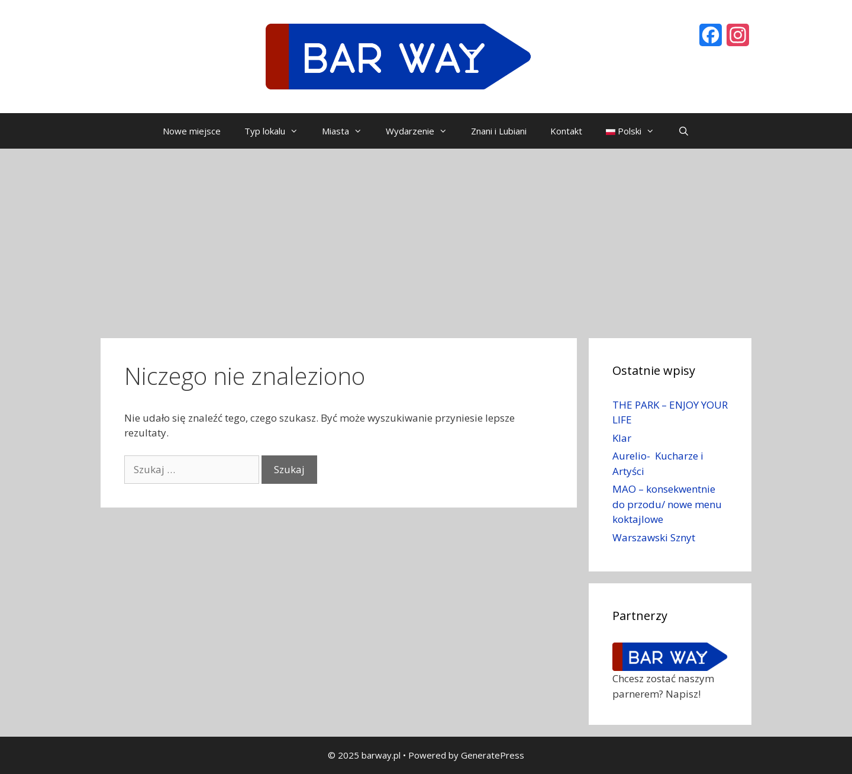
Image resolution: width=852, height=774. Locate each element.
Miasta (348, 131)
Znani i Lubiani (499, 131)
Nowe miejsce (192, 131)
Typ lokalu (277, 131)
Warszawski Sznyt (653, 537)
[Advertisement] (426, 237)
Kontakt (566, 131)
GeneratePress (492, 755)
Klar (621, 438)
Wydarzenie (422, 131)
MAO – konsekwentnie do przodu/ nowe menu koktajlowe (667, 504)
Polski (636, 131)
